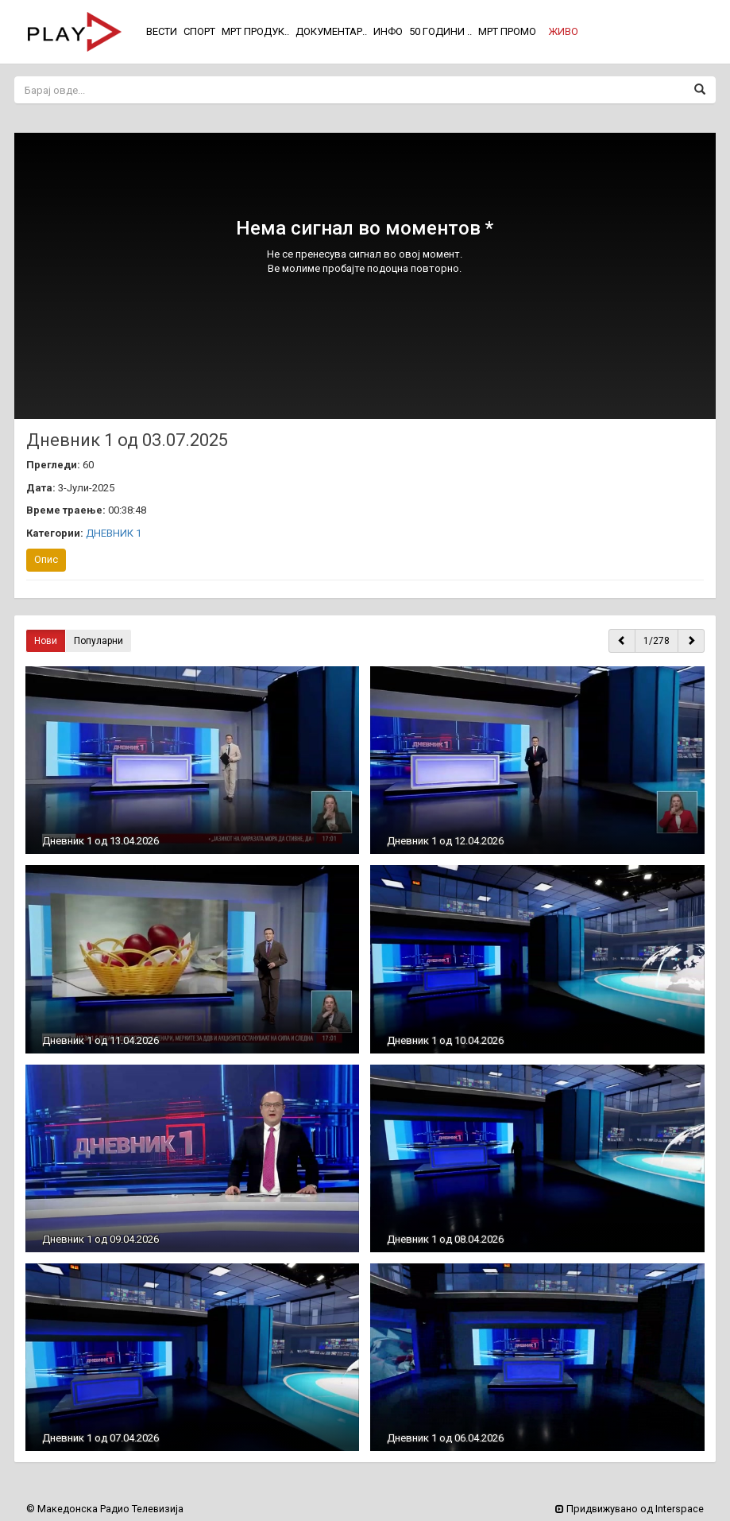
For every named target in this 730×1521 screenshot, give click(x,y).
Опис (46, 559)
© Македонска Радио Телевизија (104, 1509)
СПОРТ (199, 31)
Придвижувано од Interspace (629, 1509)
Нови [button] (45, 640)
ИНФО (388, 31)
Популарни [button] (98, 640)
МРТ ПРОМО (507, 31)
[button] (563, 32)
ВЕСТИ (161, 31)
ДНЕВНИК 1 (113, 533)
